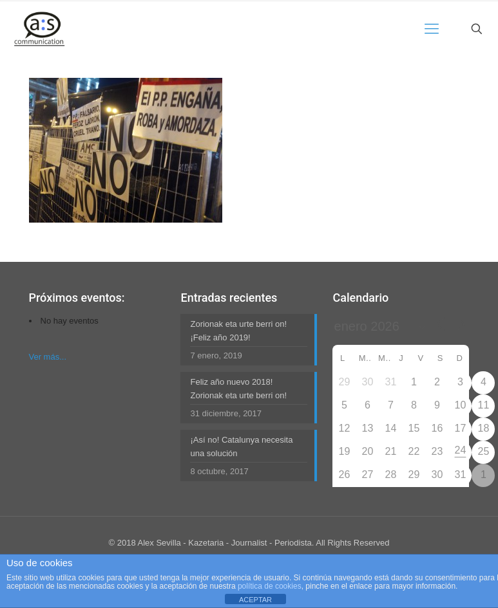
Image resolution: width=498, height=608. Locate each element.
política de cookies (270, 586)
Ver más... (48, 357)
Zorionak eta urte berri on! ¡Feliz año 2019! (238, 330)
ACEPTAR (255, 599)
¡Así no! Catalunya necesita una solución (241, 446)
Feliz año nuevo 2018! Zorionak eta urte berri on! (238, 388)
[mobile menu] (432, 29)
